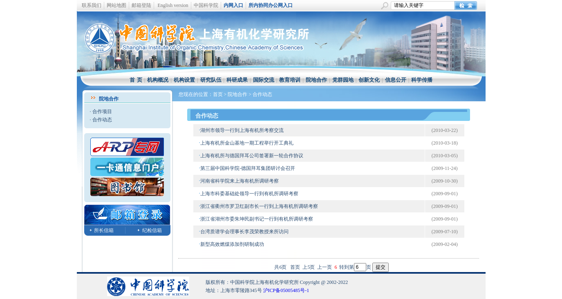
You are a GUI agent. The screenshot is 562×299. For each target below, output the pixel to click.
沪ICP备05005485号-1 (286, 290)
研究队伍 (211, 80)
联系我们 (91, 5)
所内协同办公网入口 (271, 5)
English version (173, 5)
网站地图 (116, 5)
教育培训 (289, 80)
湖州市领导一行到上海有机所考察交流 (242, 130)
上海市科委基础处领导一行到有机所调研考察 (249, 193)
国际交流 (263, 80)
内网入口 (233, 5)
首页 (218, 94)
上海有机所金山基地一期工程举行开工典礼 (246, 143)
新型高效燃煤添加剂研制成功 (232, 244)
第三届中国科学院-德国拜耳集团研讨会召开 (247, 168)
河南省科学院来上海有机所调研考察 (239, 181)
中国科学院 (206, 5)
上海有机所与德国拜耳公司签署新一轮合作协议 (251, 155)
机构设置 (184, 80)
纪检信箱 (152, 230)
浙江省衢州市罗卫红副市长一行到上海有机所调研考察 (259, 206)
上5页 (308, 267)
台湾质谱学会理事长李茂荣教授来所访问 (244, 231)
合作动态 (102, 120)
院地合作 (316, 80)
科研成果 (237, 80)
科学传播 (421, 80)
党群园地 (343, 80)
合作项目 (102, 111)
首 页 (136, 80)
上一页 (324, 267)
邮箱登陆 (141, 5)
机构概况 (157, 80)
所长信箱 (104, 230)
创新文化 (369, 80)
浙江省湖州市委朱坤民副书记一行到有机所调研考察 (256, 219)
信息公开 (395, 80)
